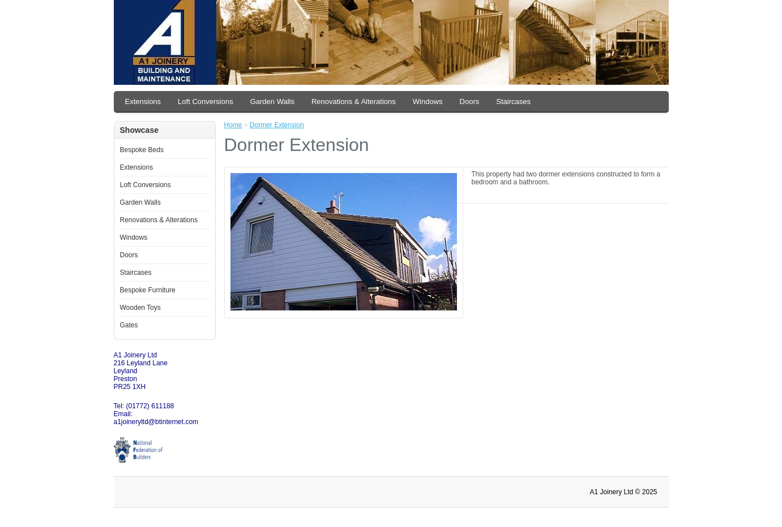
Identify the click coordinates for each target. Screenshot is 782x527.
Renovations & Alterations (353, 101)
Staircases (513, 101)
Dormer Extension (277, 125)
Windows (428, 101)
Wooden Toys (140, 308)
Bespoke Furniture (148, 290)
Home (233, 125)
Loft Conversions (205, 101)
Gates (129, 325)
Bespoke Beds (142, 150)
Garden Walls (272, 101)
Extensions (143, 101)
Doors (470, 101)
